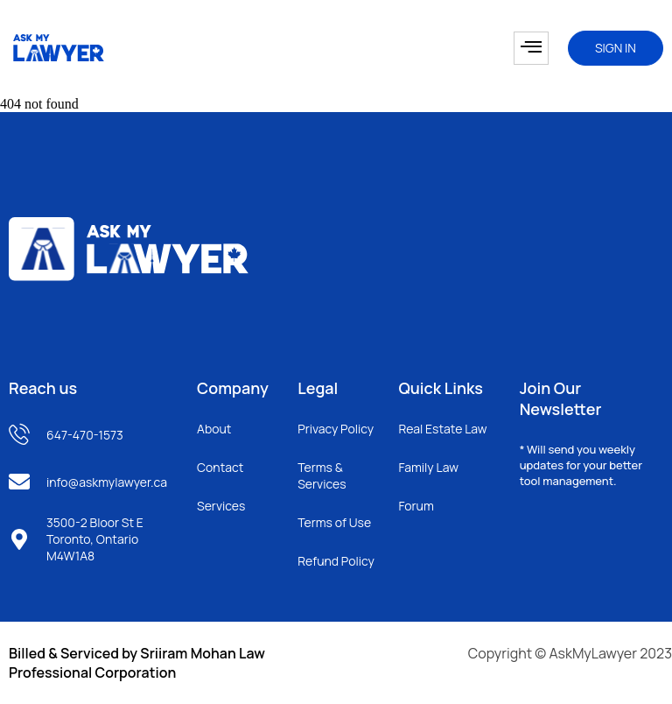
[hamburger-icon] (531, 48)
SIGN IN (615, 47)
